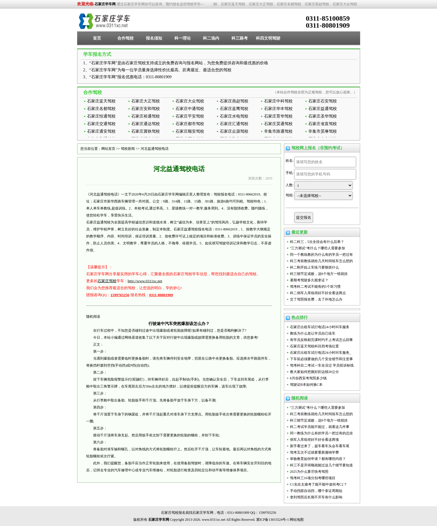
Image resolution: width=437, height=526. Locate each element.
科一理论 (182, 38)
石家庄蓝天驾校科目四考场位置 (314, 346)
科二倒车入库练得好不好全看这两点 (318, 293)
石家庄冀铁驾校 (145, 131)
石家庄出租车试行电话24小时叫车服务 (319, 327)
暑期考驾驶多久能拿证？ (309, 280)
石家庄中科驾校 (278, 101)
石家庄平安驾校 (190, 116)
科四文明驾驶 (268, 38)
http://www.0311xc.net (145, 281)
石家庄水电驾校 (234, 116)
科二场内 (211, 38)
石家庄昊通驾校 (278, 124)
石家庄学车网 (105, 4)
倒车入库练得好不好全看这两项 (314, 440)
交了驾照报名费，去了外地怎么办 (316, 299)
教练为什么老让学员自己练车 (312, 333)
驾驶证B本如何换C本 (306, 385)
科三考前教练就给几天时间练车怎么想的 (321, 261)
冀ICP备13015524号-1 (272, 520)
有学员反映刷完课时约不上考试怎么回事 (321, 340)
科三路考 (239, 38)
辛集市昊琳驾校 (322, 131)
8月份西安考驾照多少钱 (308, 378)
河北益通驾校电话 (155, 149)
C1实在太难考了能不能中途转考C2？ (318, 484)
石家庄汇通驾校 (234, 124)
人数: (289, 185)
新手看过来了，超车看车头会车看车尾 (319, 446)
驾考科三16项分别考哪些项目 (312, 478)
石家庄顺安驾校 (190, 131)
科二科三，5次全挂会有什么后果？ (317, 242)
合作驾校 (125, 38)
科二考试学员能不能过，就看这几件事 (319, 427)
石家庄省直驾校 (322, 124)
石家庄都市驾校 (190, 124)
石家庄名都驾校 (101, 108)
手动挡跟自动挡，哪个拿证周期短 (316, 491)
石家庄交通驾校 (101, 124)
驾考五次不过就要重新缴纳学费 (314, 452)
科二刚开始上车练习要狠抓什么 (314, 267)
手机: (289, 173)
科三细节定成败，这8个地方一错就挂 (319, 274)
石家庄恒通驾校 (101, 116)
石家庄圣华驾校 (322, 116)
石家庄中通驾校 (190, 108)
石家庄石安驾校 (322, 101)
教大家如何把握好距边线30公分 (314, 372)
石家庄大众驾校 (190, 101)
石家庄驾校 (107, 281)
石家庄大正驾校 (145, 101)
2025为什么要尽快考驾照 (309, 472)
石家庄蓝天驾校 (101, 101)
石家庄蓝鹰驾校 (234, 108)
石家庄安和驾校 (145, 108)
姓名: (289, 161)
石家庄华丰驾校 (278, 108)
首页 (97, 38)
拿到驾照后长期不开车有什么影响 (316, 497)
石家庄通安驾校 (101, 131)
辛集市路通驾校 (278, 131)
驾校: (289, 195)
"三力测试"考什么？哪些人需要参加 (317, 248)
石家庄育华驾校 (278, 116)
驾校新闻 (128, 149)
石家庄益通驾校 (322, 108)
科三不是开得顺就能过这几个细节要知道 (321, 465)
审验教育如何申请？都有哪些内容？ (318, 459)
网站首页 (108, 149)
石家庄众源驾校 (234, 131)
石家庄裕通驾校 (145, 116)
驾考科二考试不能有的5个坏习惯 (315, 287)
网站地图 (297, 520)
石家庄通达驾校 (145, 124)
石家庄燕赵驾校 (234, 101)
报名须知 (154, 38)
